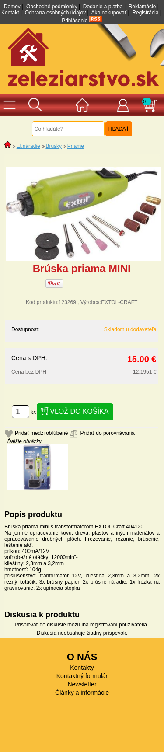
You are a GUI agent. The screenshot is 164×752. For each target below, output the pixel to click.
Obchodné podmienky (51, 6)
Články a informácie (82, 692)
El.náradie (28, 146)
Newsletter (81, 684)
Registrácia (145, 13)
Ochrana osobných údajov (55, 13)
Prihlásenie (74, 20)
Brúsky (53, 146)
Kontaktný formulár (82, 675)
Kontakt (10, 13)
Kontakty (82, 667)
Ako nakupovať (109, 13)
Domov (12, 6)
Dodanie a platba (103, 6)
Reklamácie (142, 6)
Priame (75, 146)
